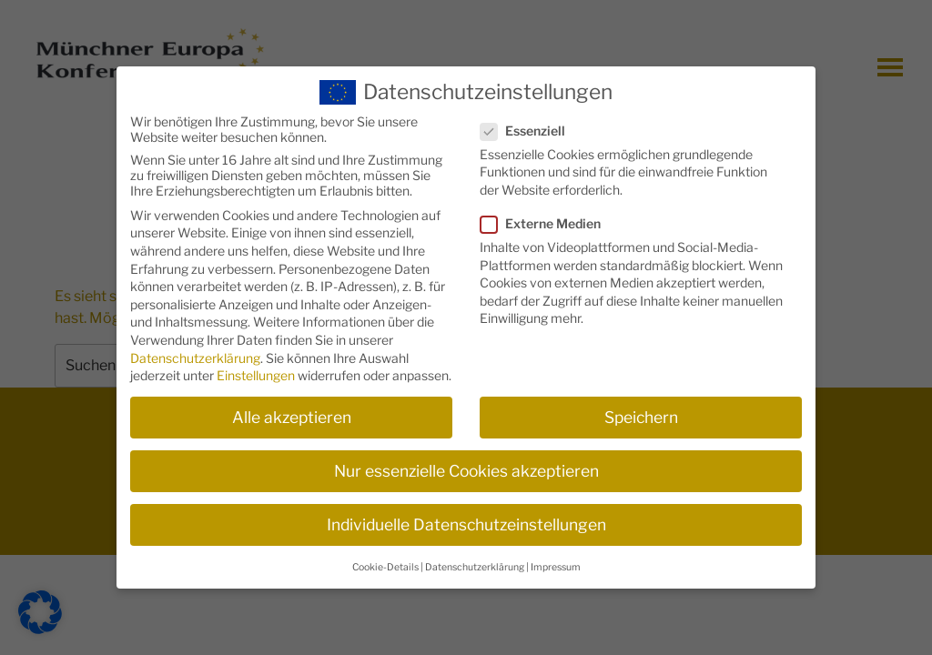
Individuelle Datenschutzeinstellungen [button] (466, 516)
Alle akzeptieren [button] (291, 408)
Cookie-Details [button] (385, 558)
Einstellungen (256, 367)
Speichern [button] (641, 408)
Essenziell (528, 121)
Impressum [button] (556, 558)
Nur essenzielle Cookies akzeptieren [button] (466, 462)
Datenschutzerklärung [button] (474, 558)
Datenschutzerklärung (195, 349)
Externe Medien (546, 215)
